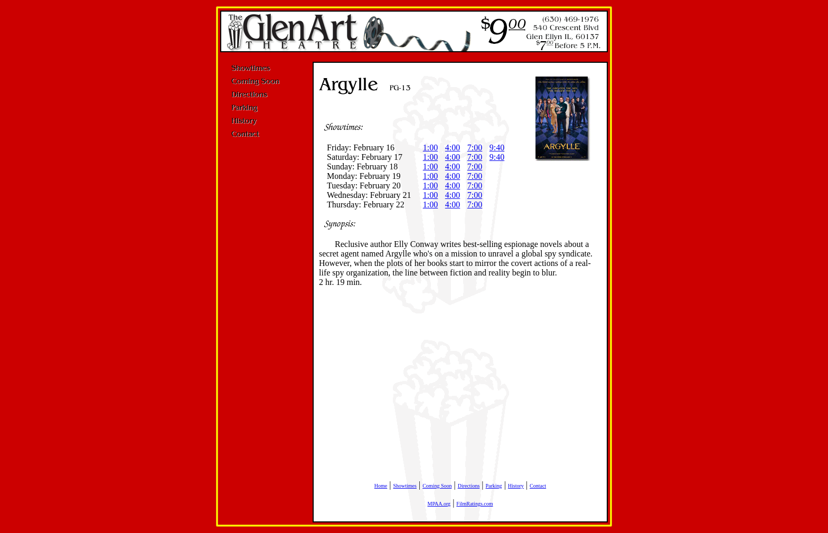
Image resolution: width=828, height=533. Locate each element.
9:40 (497, 147)
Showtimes (405, 486)
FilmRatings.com (474, 504)
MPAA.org (438, 504)
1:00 (430, 147)
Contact (538, 486)
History (516, 486)
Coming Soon (436, 486)
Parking (494, 486)
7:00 (474, 147)
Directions (469, 486)
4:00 (452, 147)
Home (380, 486)
